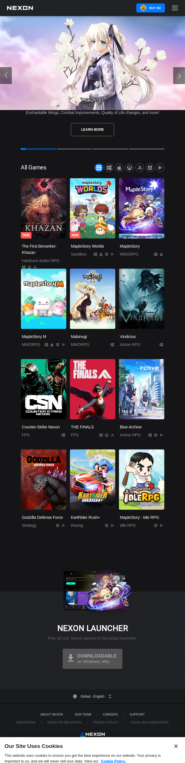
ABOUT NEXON (51, 714)
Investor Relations (64, 722)
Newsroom (25, 722)
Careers (110, 714)
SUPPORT (137, 714)
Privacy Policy (106, 722)
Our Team (83, 714)
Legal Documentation (150, 722)
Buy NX (155, 8)
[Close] (176, 753)
